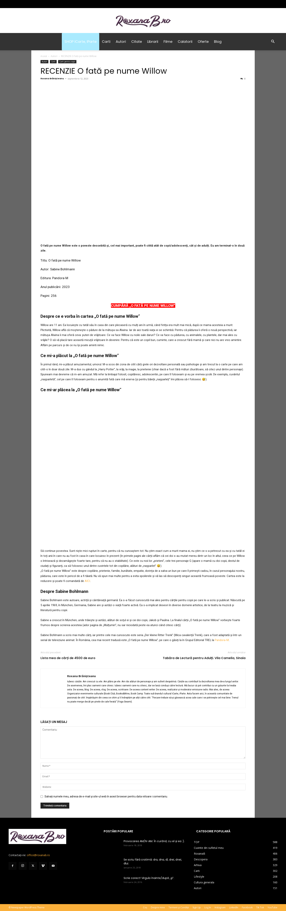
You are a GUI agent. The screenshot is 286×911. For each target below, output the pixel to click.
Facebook (247, 907)
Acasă (44, 56)
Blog (218, 41)
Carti (106, 41)
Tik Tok (260, 907)
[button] (272, 42)
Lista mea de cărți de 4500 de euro (68, 658)
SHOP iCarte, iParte (80, 41)
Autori (121, 41)
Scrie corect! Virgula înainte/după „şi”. (149, 878)
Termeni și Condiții (179, 907)
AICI (87, 581)
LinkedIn (233, 907)
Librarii (152, 41)
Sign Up (197, 907)
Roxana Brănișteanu (52, 78)
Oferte (203, 41)
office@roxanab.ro (38, 855)
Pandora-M (60, 278)
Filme (168, 41)
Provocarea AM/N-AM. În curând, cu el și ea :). (154, 841)
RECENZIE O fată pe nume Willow (104, 70)
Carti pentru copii (67, 61)
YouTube (272, 907)
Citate (136, 41)
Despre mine (158, 907)
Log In (207, 907)
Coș (145, 907)
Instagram (220, 907)
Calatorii (185, 41)
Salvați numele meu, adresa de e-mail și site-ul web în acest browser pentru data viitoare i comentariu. (106, 796)
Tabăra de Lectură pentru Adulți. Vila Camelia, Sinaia (204, 658)
